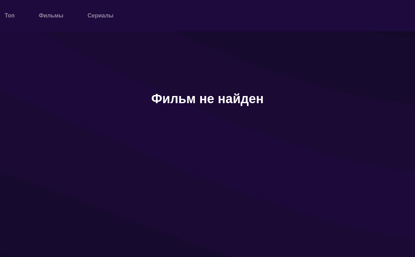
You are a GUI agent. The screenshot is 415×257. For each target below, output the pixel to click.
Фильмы (51, 15)
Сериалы (100, 15)
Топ (10, 15)
